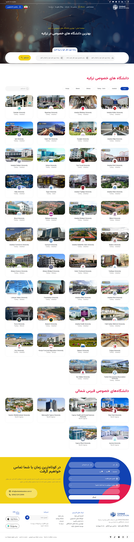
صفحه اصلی (90, 7)
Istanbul (114, 89)
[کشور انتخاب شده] (72, 491)
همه (124, 89)
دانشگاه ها (81, 7)
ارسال (94, 497)
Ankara (88, 89)
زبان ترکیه (61, 516)
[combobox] (100, 57)
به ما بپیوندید (100, 526)
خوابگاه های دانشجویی (76, 519)
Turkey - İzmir (101, 89)
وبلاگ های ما (59, 7)
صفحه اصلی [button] (80, 28)
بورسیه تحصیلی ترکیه (77, 526)
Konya (67, 89)
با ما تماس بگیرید (78, 521)
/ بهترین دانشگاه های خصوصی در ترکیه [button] (62, 28)
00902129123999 (18, 495)
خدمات (67, 7)
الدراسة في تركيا (78, 516)
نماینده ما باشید (11, 2)
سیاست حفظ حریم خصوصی (36, 537)
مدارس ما (74, 7)
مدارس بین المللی (111, 526)
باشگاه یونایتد (60, 519)
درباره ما (51, 7)
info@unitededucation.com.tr (22, 491)
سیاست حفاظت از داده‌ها (50, 537)
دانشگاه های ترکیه (123, 526)
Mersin (78, 89)
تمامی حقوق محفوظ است (11, 537)
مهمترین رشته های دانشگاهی (74, 524)
